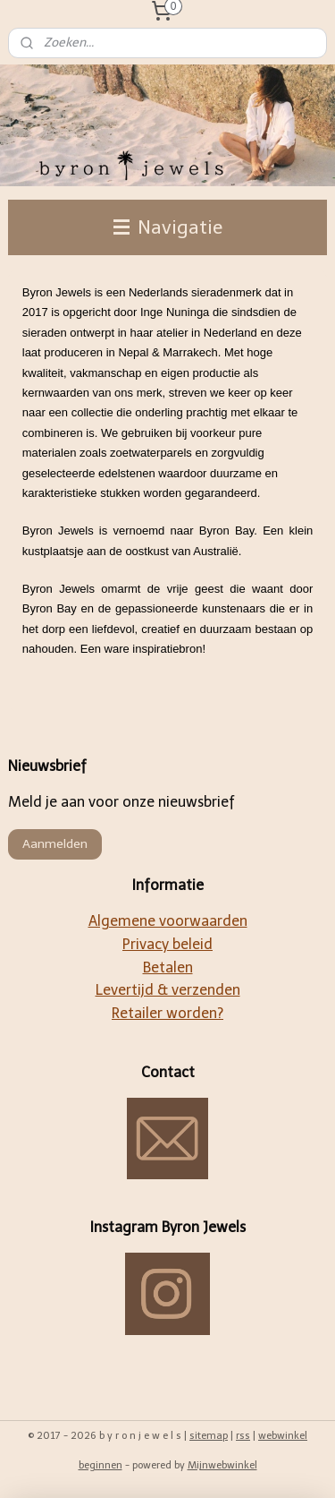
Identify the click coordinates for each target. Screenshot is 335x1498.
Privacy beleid (167, 944)
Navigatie (167, 227)
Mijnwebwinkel (222, 1465)
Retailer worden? (167, 1013)
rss (243, 1436)
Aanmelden (55, 844)
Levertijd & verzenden (168, 989)
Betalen (168, 967)
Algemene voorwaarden (167, 920)
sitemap (208, 1436)
